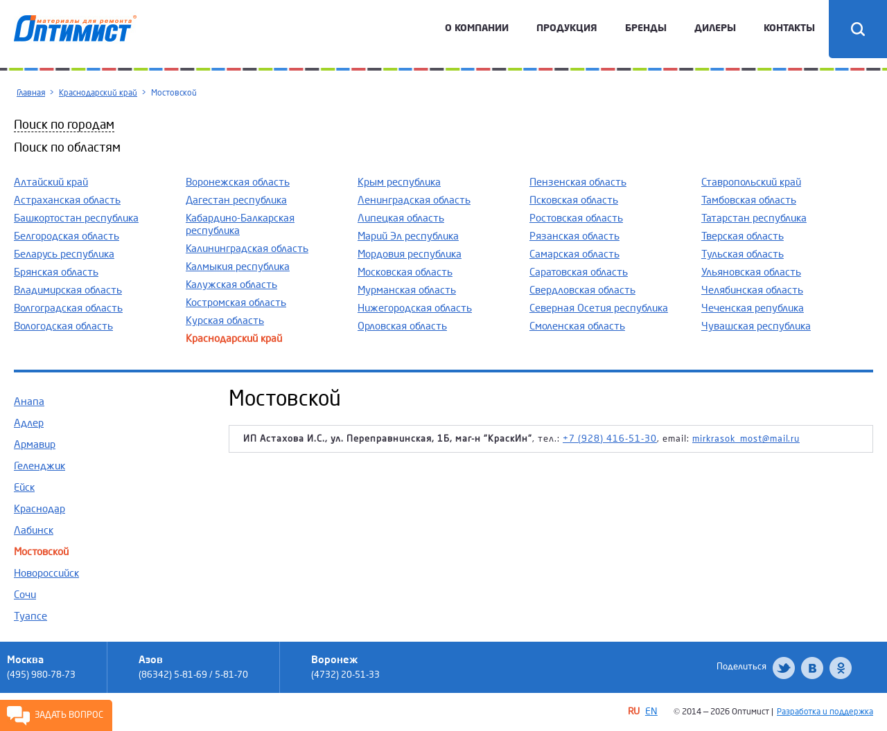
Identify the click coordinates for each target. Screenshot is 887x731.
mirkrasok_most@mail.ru (746, 439)
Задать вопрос (69, 715)
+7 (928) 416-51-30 (610, 439)
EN (651, 711)
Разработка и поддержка (825, 711)
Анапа (29, 401)
